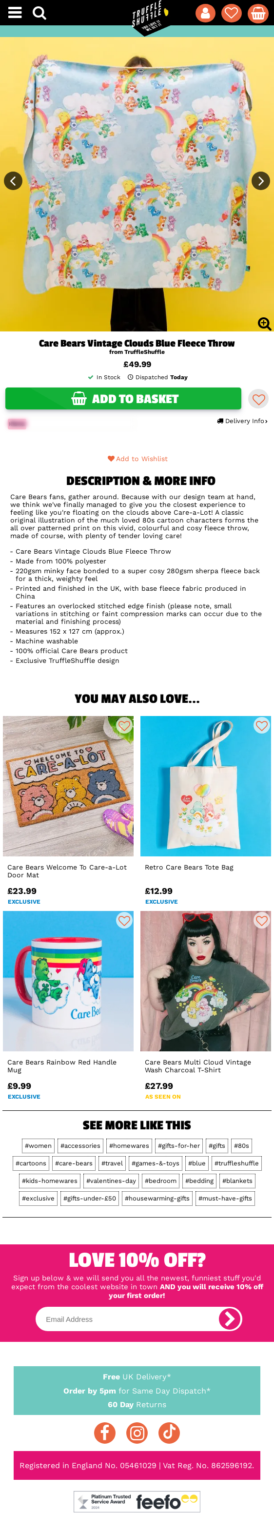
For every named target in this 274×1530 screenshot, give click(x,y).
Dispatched (157, 377)
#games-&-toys (155, 1163)
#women (38, 1145)
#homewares (129, 1145)
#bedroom (160, 1180)
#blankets (237, 1180)
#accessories (80, 1145)
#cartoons (31, 1163)
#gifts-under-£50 (89, 1198)
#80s (241, 1145)
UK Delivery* (137, 1376)
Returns (137, 1404)
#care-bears (74, 1163)
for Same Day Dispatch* (137, 1389)
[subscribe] (229, 1319)
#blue (197, 1163)
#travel (112, 1163)
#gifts (217, 1145)
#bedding (199, 1180)
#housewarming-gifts (157, 1198)
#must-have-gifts (225, 1198)
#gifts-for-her (179, 1145)
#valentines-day (111, 1180)
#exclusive (38, 1198)
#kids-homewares (50, 1180)
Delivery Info (242, 421)
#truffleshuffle (237, 1163)
